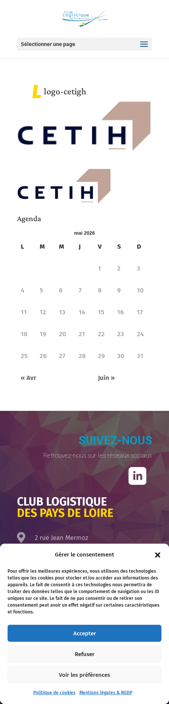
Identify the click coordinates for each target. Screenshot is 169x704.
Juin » (106, 378)
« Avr (28, 378)
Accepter (84, 633)
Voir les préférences (84, 675)
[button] (157, 555)
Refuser (85, 654)
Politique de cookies (54, 692)
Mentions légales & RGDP (105, 692)
